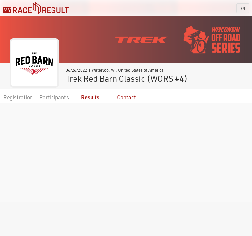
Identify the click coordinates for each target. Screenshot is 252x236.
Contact (126, 97)
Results (90, 97)
